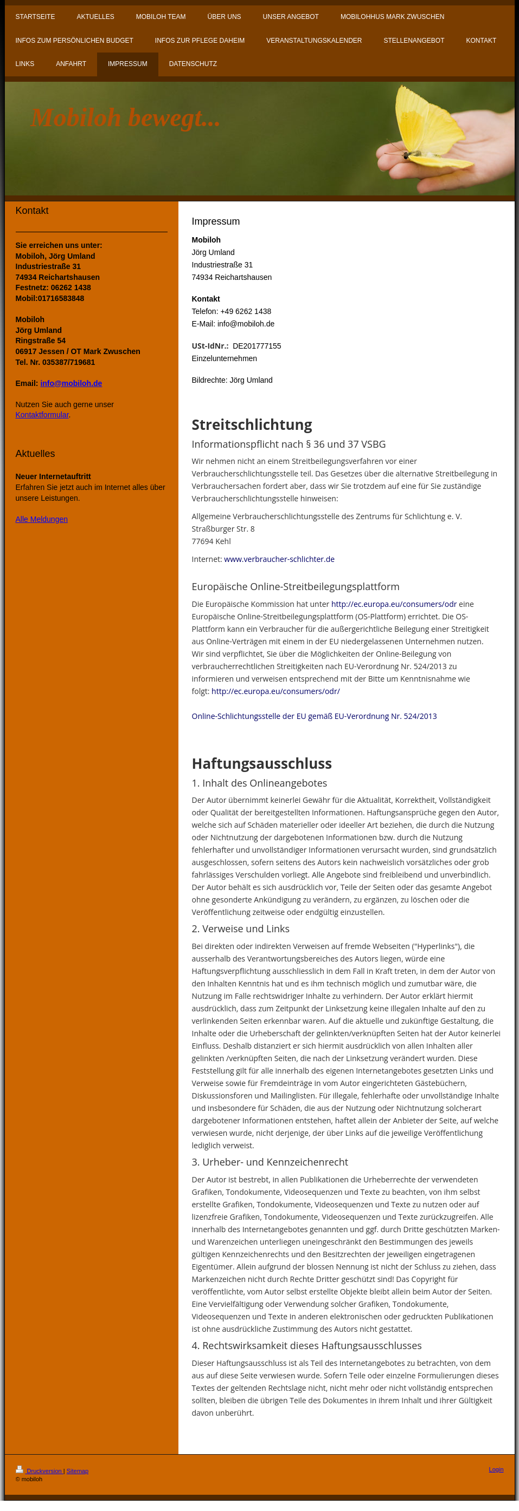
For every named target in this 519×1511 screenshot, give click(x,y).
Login (496, 1469)
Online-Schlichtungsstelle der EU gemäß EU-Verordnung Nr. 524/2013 (314, 716)
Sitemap (77, 1471)
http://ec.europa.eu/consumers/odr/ (276, 691)
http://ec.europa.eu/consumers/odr (394, 604)
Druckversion (39, 1471)
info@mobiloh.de (71, 383)
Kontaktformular (42, 414)
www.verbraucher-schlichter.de (279, 559)
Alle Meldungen (42, 519)
